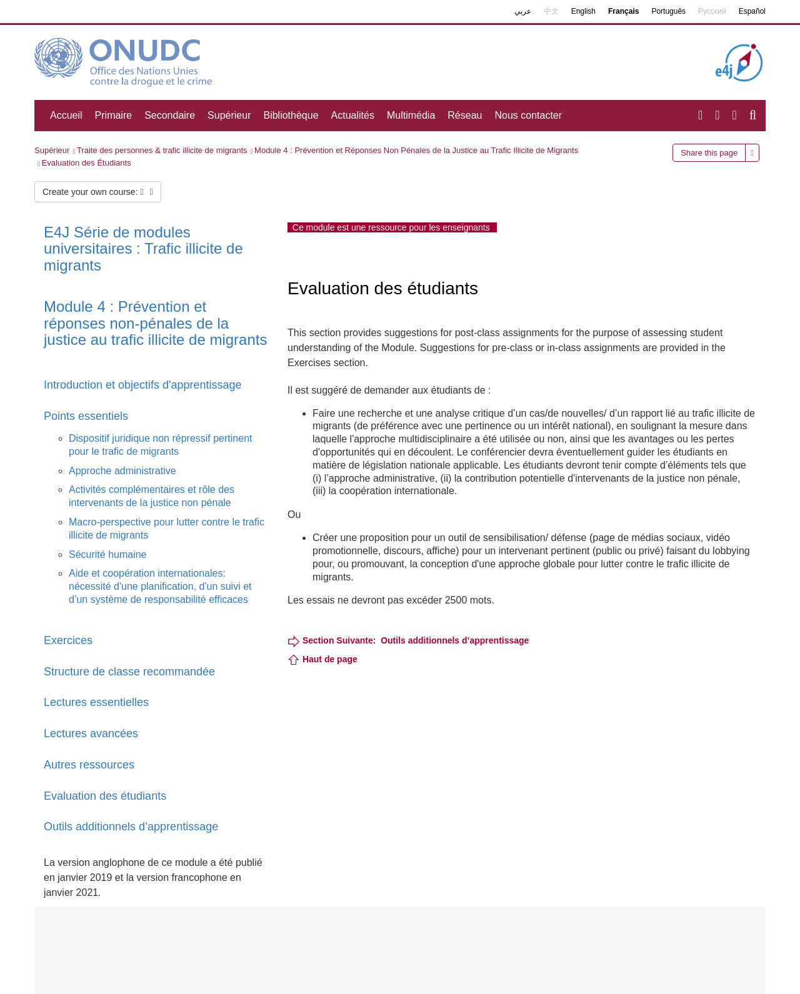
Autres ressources (89, 764)
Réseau (465, 115)
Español (752, 11)
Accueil (66, 115)
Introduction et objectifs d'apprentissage (144, 385)
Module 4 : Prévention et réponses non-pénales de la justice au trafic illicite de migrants (155, 323)
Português (668, 11)
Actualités (352, 115)
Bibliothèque (290, 115)
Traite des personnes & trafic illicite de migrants (162, 150)
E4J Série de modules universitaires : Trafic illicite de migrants (143, 249)
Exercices (68, 640)
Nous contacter (528, 115)
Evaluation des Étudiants (86, 162)
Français (623, 11)
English (583, 11)
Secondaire (169, 115)
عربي (522, 11)
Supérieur (229, 115)
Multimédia (411, 115)
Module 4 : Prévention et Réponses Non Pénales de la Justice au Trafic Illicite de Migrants (416, 150)
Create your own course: (97, 192)
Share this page (709, 152)
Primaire (113, 115)
